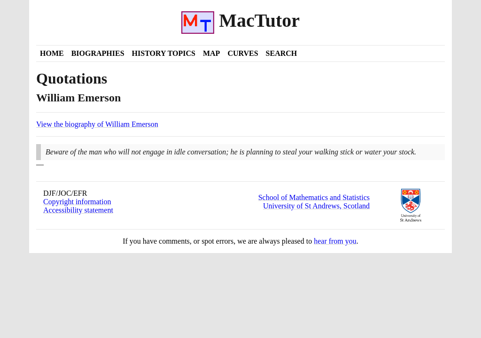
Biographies (97, 53)
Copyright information (77, 202)
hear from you (335, 241)
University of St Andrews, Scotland (316, 206)
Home (52, 53)
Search (281, 53)
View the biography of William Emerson (97, 124)
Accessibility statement (78, 210)
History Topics (163, 53)
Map (211, 53)
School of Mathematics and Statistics (314, 197)
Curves (242, 53)
